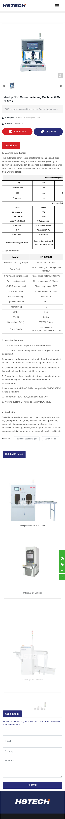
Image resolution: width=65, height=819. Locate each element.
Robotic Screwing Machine (28, 117)
